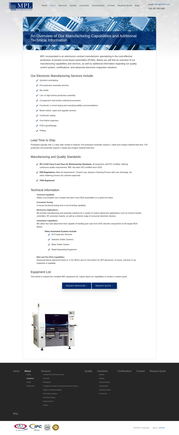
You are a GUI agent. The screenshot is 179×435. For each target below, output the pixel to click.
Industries (84, 5)
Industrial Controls (105, 390)
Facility (28, 382)
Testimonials (30, 386)
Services (65, 5)
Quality (75, 5)
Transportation (103, 386)
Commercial (103, 394)
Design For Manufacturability (52, 390)
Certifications (97, 5)
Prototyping (46, 382)
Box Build (46, 378)
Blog (132, 5)
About (57, 5)
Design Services (48, 401)
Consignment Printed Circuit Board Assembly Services (60, 386)
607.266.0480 (159, 8)
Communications (104, 382)
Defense (102, 378)
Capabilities (30, 378)
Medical (101, 374)
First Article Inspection (50, 394)
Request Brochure (75, 286)
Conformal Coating (49, 397)
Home (49, 5)
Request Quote (121, 5)
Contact (108, 5)
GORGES (162, 428)
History (28, 374)
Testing (45, 405)
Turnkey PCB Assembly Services (53, 374)
